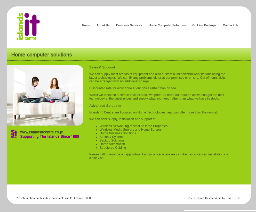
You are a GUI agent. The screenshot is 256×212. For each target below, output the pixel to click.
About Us (103, 25)
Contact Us (230, 25)
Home (86, 25)
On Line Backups (205, 25)
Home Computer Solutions (167, 25)
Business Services (130, 25)
